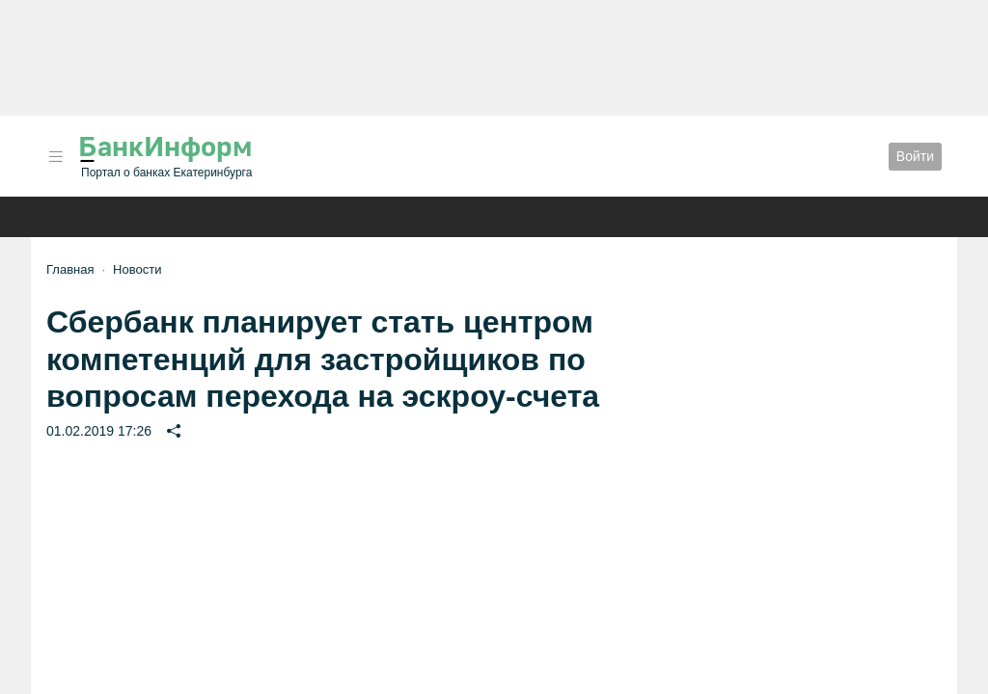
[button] (56, 157)
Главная (70, 269)
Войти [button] (915, 156)
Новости (137, 269)
